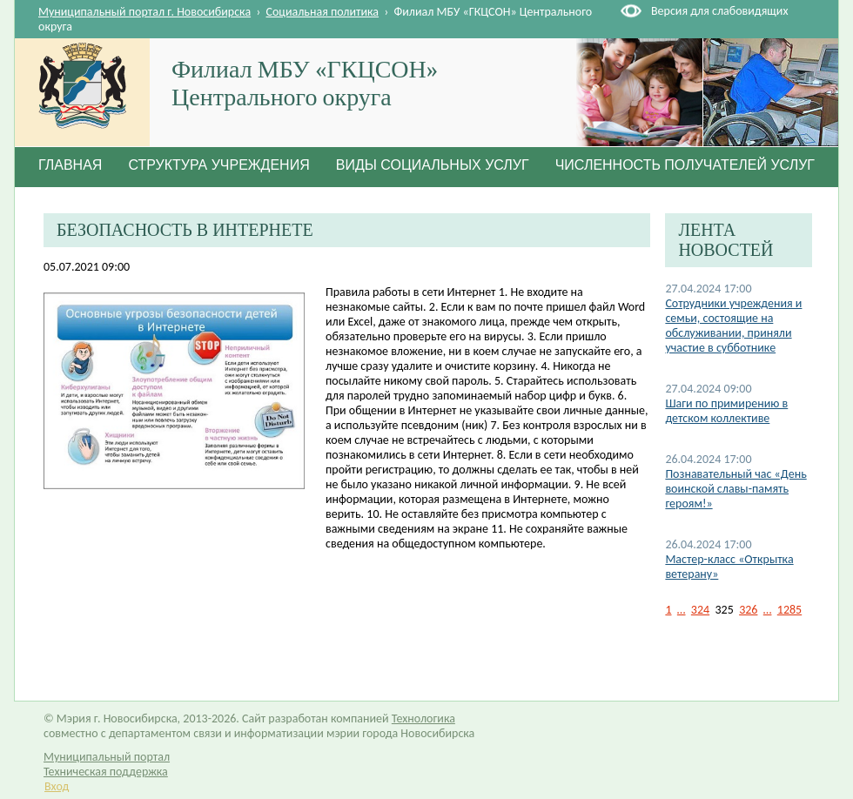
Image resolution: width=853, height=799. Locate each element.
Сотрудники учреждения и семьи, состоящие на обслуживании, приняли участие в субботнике (733, 325)
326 (748, 609)
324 (700, 609)
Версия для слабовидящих (719, 10)
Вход (56, 786)
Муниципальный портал (107, 756)
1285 (789, 609)
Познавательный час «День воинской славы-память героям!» (735, 489)
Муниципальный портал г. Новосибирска (144, 11)
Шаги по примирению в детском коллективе (726, 411)
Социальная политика (322, 11)
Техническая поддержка (106, 771)
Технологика (423, 718)
